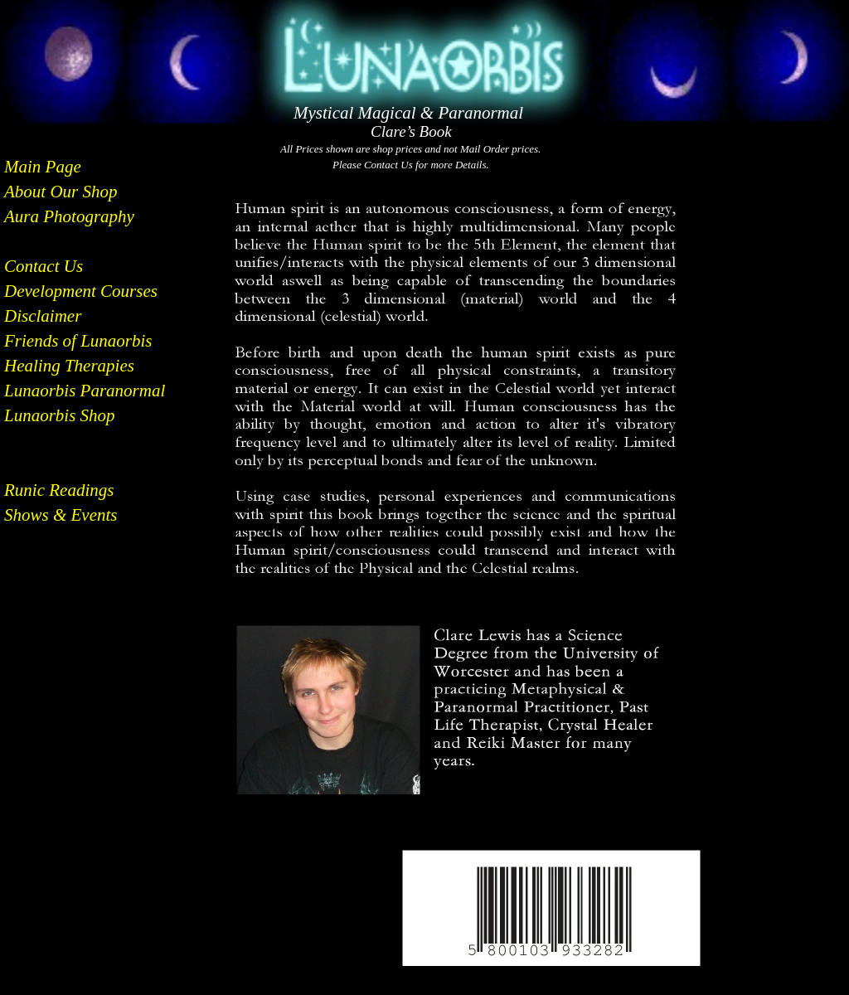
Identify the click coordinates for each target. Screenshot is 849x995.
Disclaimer (42, 316)
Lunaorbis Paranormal (84, 390)
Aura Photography (69, 216)
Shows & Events (61, 515)
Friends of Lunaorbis (78, 341)
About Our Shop (61, 191)
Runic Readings (59, 490)
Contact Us (43, 266)
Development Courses (81, 291)
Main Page (42, 167)
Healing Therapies (69, 366)
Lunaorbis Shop (59, 415)
